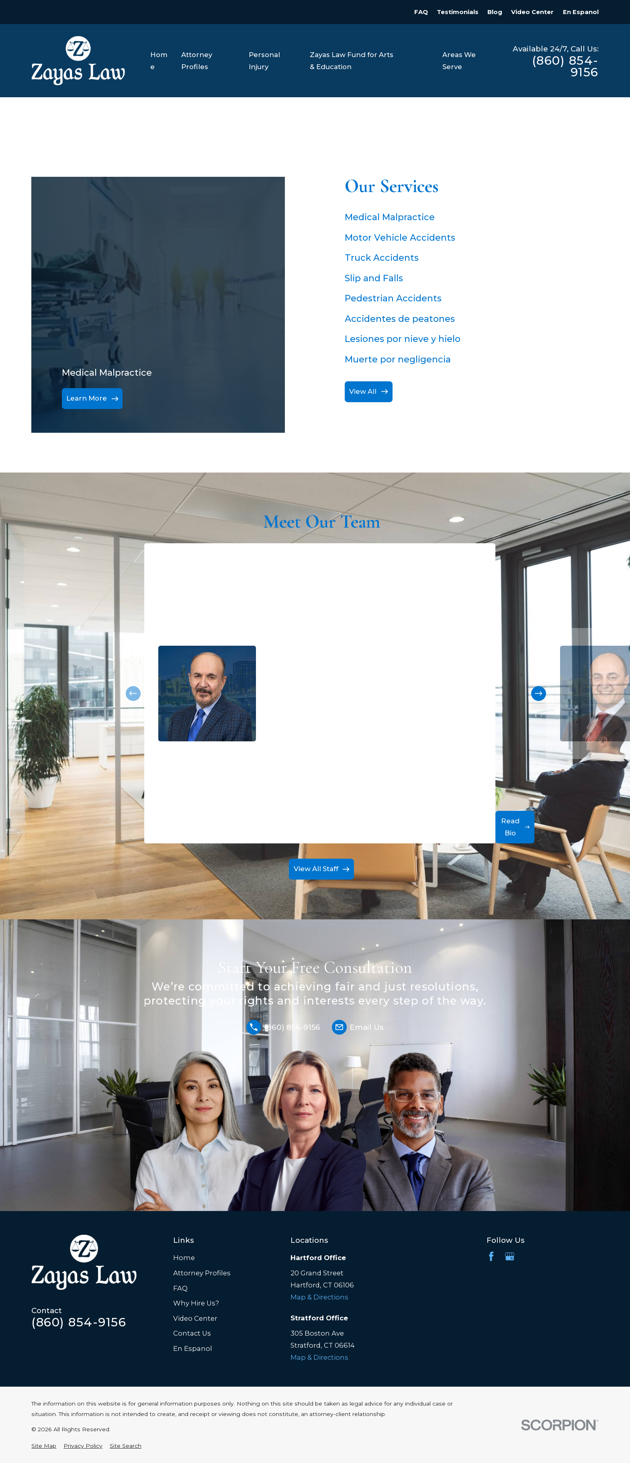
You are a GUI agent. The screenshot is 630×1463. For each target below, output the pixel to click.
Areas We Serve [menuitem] (459, 61)
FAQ (421, 12)
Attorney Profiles (202, 1273)
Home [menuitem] (159, 61)
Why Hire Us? (196, 1303)
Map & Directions (319, 1297)
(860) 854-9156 (565, 66)
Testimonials (458, 12)
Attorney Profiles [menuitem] (196, 61)
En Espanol (581, 12)
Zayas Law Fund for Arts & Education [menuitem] (351, 61)
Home (184, 1258)
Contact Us (192, 1333)
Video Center (532, 12)
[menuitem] (43, 1446)
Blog (494, 12)
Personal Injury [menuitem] (264, 61)
